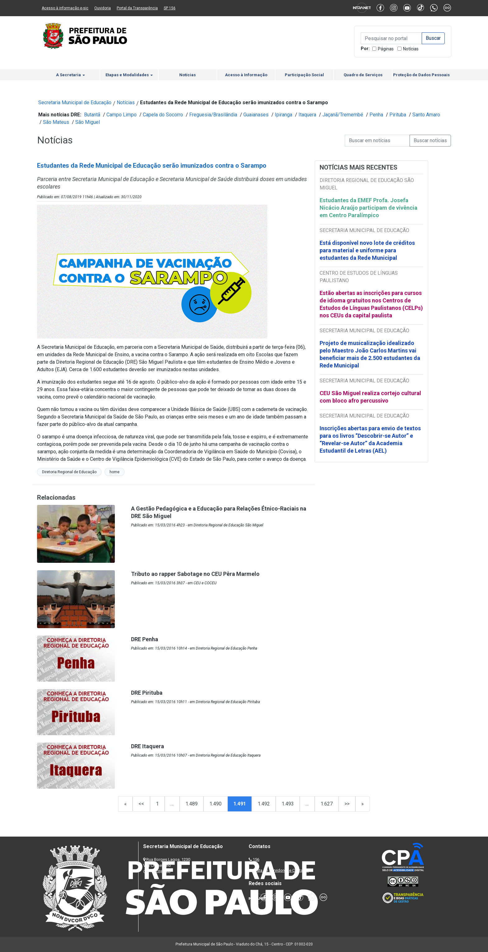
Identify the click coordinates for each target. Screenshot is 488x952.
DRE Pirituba (146, 692)
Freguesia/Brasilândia (213, 115)
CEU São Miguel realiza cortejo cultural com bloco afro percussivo (370, 397)
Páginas (386, 49)
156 (256, 859)
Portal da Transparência (137, 8)
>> (347, 804)
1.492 (264, 804)
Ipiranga (283, 115)
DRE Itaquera (147, 746)
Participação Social (304, 74)
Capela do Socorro (163, 115)
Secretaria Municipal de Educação (74, 102)
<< (141, 804)
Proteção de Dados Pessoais (421, 74)
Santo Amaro (426, 115)
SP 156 (170, 8)
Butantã (92, 115)
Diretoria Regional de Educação (69, 472)
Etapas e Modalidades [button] (129, 74)
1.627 (327, 804)
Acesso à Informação (246, 74)
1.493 (288, 804)
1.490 (215, 804)
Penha (376, 115)
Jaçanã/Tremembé (342, 115)
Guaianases (256, 115)
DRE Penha (144, 639)
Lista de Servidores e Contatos (281, 870)
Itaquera (307, 115)
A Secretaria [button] (70, 74)
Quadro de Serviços (363, 74)
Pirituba (397, 115)
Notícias (411, 49)
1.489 (191, 804)
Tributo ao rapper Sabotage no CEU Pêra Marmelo (195, 574)
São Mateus (56, 122)
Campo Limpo (121, 115)
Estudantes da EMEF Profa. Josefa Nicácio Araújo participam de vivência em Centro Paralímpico (368, 207)
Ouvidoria (102, 8)
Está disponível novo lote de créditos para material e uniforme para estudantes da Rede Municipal (367, 250)
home (115, 472)
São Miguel (87, 122)
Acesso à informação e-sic (65, 8)
